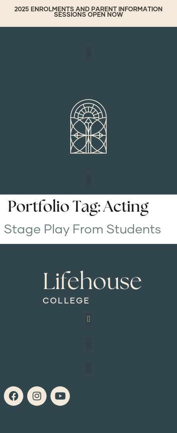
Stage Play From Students (82, 230)
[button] (88, 52)
